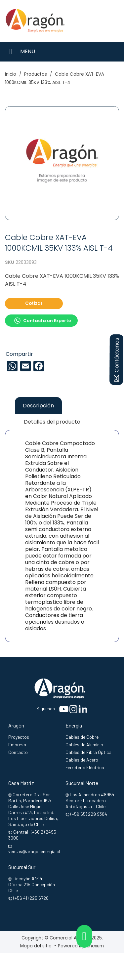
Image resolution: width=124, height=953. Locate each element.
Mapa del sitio (36, 946)
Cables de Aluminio (84, 744)
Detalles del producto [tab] (52, 422)
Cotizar (34, 303)
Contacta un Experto (42, 320)
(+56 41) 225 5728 (31, 898)
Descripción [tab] (38, 405)
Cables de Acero (81, 760)
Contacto (18, 752)
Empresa (17, 744)
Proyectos (18, 737)
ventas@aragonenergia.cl (34, 851)
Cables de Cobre (82, 737)
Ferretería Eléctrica (84, 767)
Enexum (96, 946)
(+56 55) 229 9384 (88, 814)
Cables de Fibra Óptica (88, 752)
